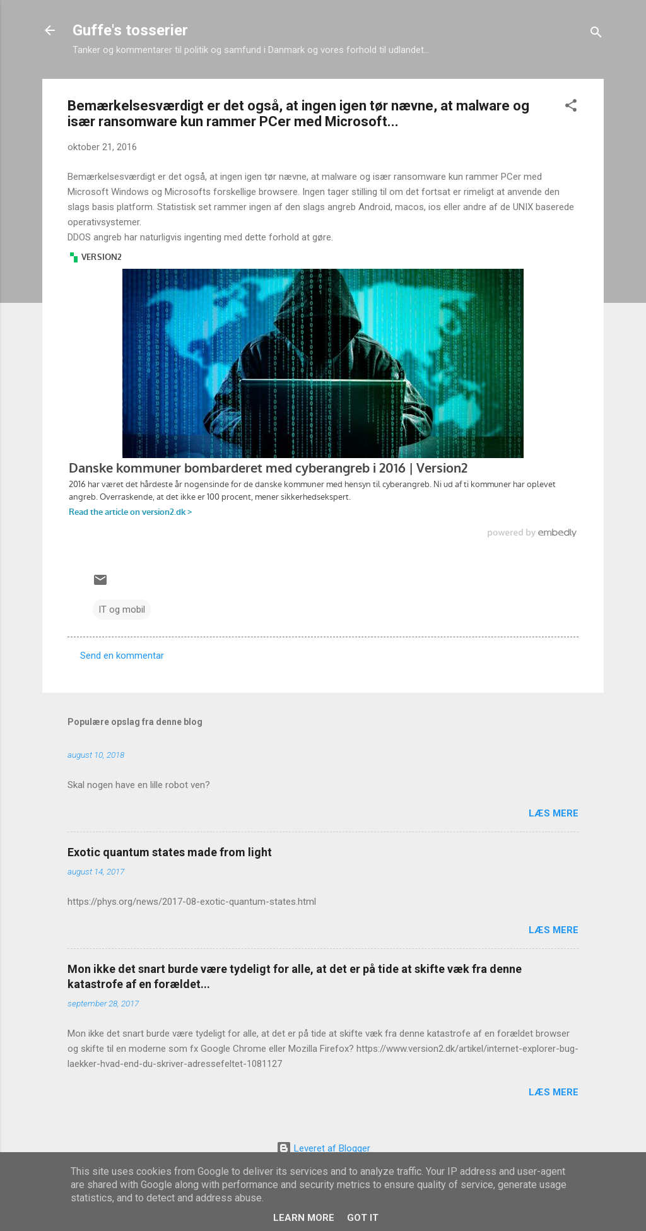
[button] (570, 107)
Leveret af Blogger (323, 1148)
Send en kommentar (122, 655)
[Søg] (596, 34)
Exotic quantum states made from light (170, 852)
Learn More (303, 1217)
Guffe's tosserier (130, 30)
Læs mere (553, 813)
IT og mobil (121, 609)
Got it (363, 1217)
